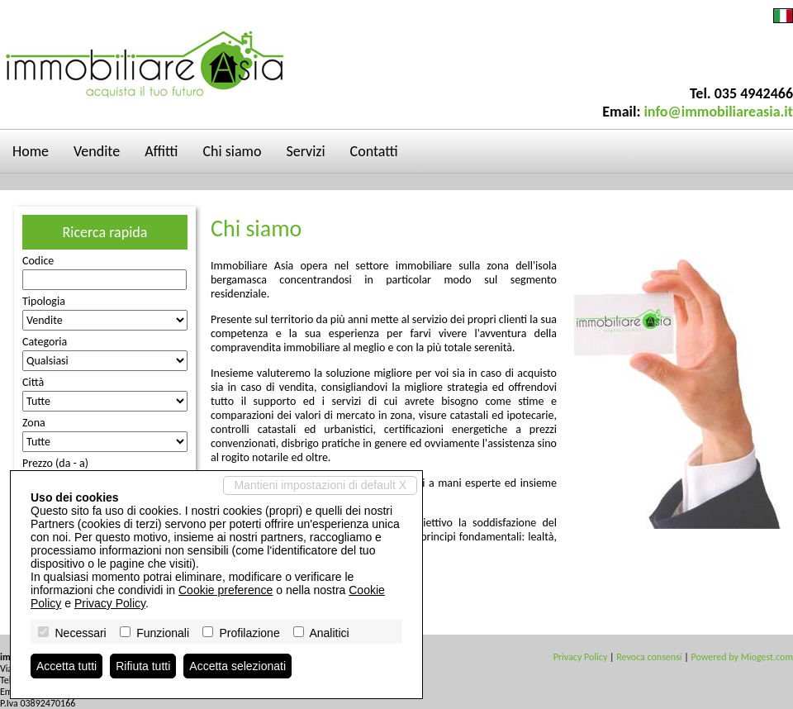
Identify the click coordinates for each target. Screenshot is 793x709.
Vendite (97, 151)
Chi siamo (232, 151)
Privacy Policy (580, 657)
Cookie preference (225, 590)
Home (30, 151)
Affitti (161, 151)
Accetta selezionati (237, 666)
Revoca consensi (648, 657)
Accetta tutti (66, 666)
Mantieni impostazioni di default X (320, 485)
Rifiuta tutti (143, 666)
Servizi (305, 151)
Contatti (374, 151)
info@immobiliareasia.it (718, 111)
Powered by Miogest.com (742, 657)
